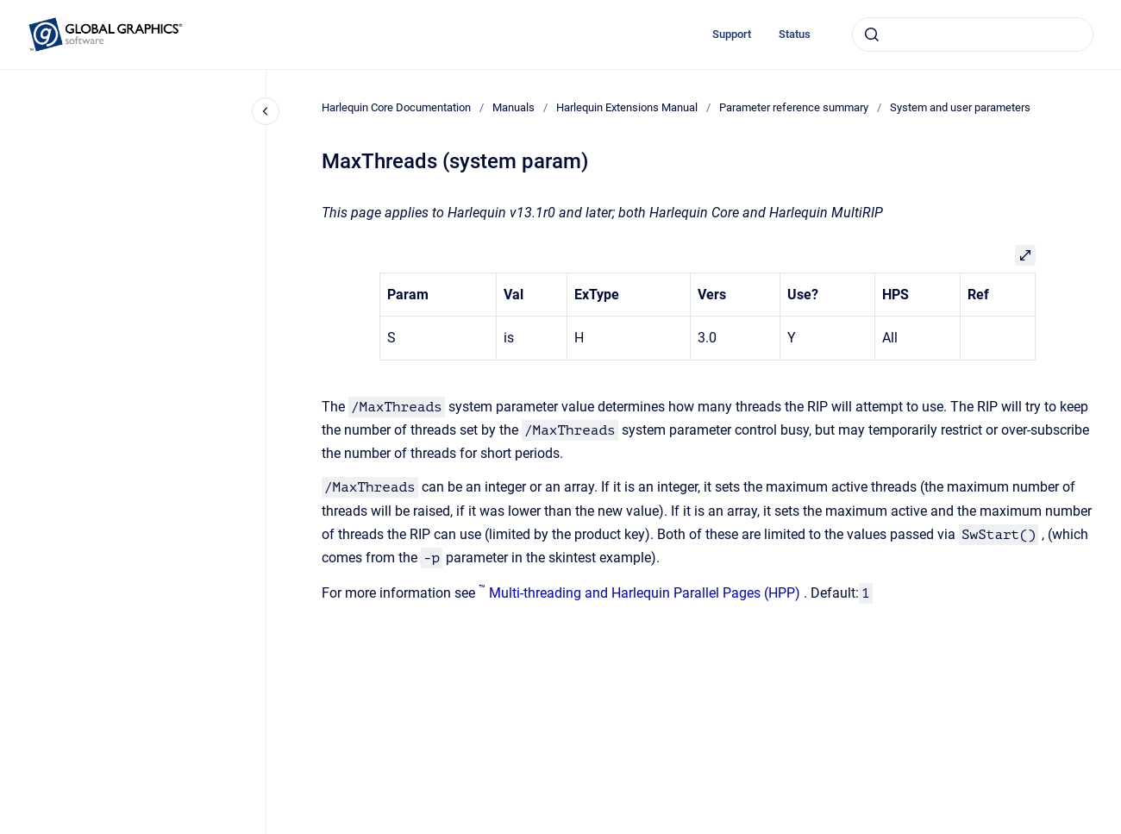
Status (795, 34)
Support (731, 34)
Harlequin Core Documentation (396, 107)
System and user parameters (960, 107)
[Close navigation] (265, 111)
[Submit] (872, 34)
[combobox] (973, 34)
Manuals (513, 107)
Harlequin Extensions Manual (627, 107)
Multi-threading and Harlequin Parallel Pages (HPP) (644, 593)
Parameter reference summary (793, 107)
